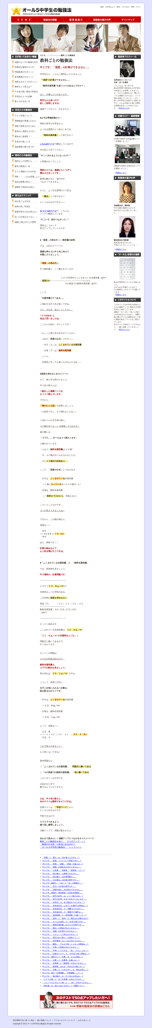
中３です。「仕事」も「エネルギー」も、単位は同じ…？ (65, 970)
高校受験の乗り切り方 (24, 147)
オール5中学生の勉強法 (36, 1024)
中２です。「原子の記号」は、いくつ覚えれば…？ (62, 896)
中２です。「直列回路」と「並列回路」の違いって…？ (64, 915)
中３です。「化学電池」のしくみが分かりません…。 (63, 941)
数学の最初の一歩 (22, 166)
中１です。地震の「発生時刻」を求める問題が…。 (62, 893)
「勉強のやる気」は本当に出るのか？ (57, 844)
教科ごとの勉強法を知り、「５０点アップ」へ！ (63, 841)
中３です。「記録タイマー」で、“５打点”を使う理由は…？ (66, 954)
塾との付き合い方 (22, 101)
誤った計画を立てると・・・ (27, 217)
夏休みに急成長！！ (23, 136)
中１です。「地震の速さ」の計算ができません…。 (62, 890)
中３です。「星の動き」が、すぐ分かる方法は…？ (62, 976)
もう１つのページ (48, 211)
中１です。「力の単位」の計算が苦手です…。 (61, 880)
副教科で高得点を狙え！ (25, 187)
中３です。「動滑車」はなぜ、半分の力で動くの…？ (63, 966)
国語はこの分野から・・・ (26, 161)
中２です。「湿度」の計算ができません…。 (60, 931)
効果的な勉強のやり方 (24, 67)
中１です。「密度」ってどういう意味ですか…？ (61, 861)
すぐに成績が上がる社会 (25, 171)
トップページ (52, 55)
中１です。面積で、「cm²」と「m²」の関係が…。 (62, 883)
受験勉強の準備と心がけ (25, 121)
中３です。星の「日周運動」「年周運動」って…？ (62, 973)
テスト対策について (23, 115)
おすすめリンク (84, 1020)
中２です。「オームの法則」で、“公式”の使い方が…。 (64, 922)
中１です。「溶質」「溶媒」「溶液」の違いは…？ (62, 864)
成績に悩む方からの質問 (25, 222)
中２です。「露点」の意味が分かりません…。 (61, 928)
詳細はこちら (121, 173)
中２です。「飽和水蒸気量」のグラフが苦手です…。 (63, 925)
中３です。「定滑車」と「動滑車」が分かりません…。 (64, 963)
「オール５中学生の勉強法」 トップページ (60, 847)
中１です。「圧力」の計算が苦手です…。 (59, 886)
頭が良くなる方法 (22, 201)
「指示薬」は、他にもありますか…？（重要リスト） (63, 986)
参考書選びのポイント (24, 77)
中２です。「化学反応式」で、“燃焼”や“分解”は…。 (63, 912)
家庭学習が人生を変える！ (26, 212)
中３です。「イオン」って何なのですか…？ (60, 934)
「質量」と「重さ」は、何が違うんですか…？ (61, 857)
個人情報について (44, 1020)
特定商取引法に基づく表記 (23, 1020)
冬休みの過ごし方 (22, 141)
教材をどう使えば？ (23, 87)
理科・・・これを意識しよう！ (28, 177)
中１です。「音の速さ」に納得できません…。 (61, 874)
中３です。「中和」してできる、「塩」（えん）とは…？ (65, 950)
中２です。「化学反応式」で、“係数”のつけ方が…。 (63, 909)
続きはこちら (124, 108)
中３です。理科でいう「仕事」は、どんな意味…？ (62, 957)
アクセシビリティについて (64, 1020)
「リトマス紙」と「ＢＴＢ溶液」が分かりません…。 (63, 979)
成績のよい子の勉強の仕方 (26, 62)
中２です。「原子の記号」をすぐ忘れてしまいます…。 (64, 899)
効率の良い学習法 (22, 206)
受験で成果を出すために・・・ (28, 126)
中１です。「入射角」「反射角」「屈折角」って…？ (63, 870)
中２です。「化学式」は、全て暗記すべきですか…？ (63, 902)
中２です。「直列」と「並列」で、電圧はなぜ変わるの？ (65, 918)
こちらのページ (47, 144)
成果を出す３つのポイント (26, 82)
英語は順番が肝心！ (23, 182)
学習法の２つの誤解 (23, 96)
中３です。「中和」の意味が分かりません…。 (61, 947)
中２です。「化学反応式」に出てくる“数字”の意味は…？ (65, 906)
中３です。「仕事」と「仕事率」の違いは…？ (61, 960)
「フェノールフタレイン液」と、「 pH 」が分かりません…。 (67, 983)
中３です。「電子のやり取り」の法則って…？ (61, 938)
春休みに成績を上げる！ (25, 131)
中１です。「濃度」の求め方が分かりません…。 (61, 867)
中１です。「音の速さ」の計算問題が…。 (59, 877)
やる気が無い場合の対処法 (26, 91)
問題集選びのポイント (24, 72)
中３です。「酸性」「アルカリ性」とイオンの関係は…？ (65, 944)
